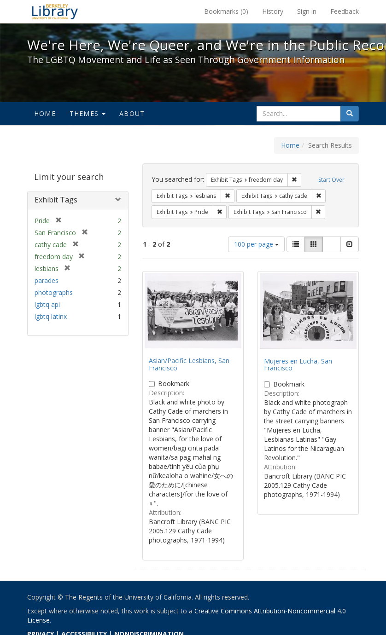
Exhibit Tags (56, 200)
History (272, 11)
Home (45, 113)
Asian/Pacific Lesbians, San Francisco (189, 364)
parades (46, 280)
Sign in (306, 11)
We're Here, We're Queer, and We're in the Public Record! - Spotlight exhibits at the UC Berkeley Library (54, 11)
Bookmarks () (226, 11)
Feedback (344, 11)
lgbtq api (47, 304)
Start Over (331, 180)
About (132, 113)
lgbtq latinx (51, 316)
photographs (54, 292)
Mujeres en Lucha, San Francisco (298, 364)
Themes (87, 113)
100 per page (256, 244)
